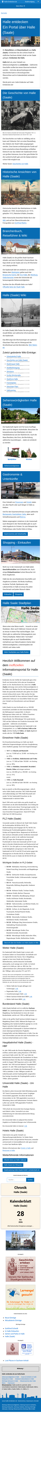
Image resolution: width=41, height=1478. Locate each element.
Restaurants (7, 514)
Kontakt (36, 1401)
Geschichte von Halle (20, 164)
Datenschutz (22, 1401)
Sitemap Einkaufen (7, 1407)
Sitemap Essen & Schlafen (28, 1405)
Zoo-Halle (23, 275)
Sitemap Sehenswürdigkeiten (11, 1405)
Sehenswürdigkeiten (11, 466)
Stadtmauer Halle (13, 364)
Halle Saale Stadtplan (17, 603)
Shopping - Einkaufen (17, 542)
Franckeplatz (11, 383)
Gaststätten (16, 514)
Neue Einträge (10, 1318)
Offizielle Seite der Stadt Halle (14, 287)
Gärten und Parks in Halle (15, 1334)
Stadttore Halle (12, 379)
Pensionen (19, 502)
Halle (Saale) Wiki (14, 295)
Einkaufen (8, 594)
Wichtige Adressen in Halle (10, 1381)
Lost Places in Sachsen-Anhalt (17, 1360)
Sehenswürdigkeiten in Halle (10, 1377)
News (3, 1383)
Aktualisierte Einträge (13, 1320)
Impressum (11, 1383)
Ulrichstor (10, 371)
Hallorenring (11, 390)
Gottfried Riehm (20, 223)
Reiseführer (10, 235)
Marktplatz (16, 272)
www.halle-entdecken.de (9, 1401)
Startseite (4, 13)
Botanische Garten (9, 275)
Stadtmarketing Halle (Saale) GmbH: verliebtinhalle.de (21, 1170)
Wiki (4, 220)
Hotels (29, 502)
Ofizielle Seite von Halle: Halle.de (15, 1160)
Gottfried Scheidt (11, 1328)
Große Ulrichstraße (14, 375)
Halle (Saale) (10, 1336)
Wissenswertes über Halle (28, 1381)
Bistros (22, 517)
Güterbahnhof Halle (14, 356)
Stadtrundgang (29, 2)
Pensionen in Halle (9, 1150)
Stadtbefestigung (13, 368)
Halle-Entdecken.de (9, 2)
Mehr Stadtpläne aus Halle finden (16, 652)
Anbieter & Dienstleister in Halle (24, 1379)
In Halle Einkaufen (12, 1331)
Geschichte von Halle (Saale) (17, 360)
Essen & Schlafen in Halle (28, 1377)
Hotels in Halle (26, 1148)
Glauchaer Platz (12, 387)
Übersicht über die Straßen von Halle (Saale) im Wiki (21, 943)
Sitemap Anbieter (19, 1407)
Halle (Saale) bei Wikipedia (13, 1165)
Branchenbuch (12, 231)
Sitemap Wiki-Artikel (29, 1409)
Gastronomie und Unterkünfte (15, 534)
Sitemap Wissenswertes (15, 1409)
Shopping (18, 594)
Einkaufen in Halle (7, 1379)
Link (16, 989)
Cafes (24, 514)
